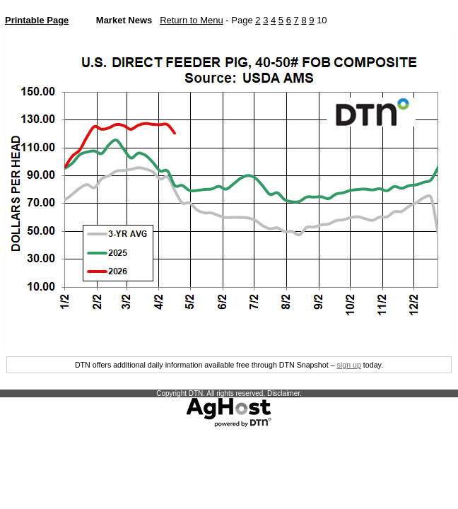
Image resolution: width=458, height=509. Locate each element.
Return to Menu (191, 20)
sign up (349, 365)
